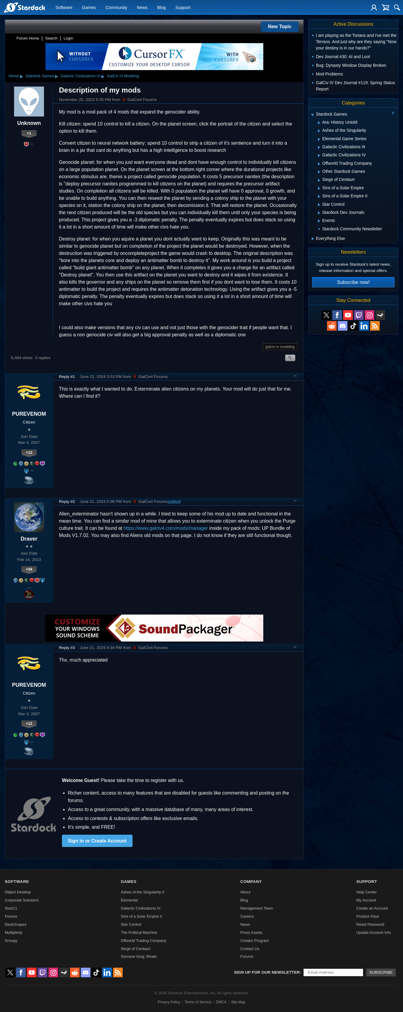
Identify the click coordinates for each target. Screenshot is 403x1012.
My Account (366, 900)
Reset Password (370, 924)
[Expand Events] (319, 221)
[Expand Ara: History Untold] (319, 122)
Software (63, 7)
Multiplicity (13, 932)
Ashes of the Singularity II (142, 892)
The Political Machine (139, 932)
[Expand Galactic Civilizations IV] (319, 155)
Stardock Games (39, 76)
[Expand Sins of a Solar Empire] (319, 188)
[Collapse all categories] (393, 113)
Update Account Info (373, 932)
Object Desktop (18, 892)
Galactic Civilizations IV (80, 76)
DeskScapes (15, 924)
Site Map (238, 1002)
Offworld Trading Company (143, 940)
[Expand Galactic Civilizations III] (319, 147)
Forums (246, 956)
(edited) (174, 501)
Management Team (256, 908)
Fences (11, 916)
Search (51, 38)
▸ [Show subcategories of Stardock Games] (56, 76)
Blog (161, 7)
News (142, 7)
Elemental (129, 900)
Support (182, 7)
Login (68, 38)
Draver (29, 539)
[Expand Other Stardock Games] (319, 171)
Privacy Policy (169, 1002)
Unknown (29, 123)
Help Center (366, 892)
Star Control (131, 924)
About (245, 892)
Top (295, 376)
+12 (29, 452)
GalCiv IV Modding (123, 76)
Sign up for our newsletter (267, 972)
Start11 (11, 908)
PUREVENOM (29, 414)
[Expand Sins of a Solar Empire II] (319, 196)
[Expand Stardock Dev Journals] (319, 212)
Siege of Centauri (135, 948)
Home (14, 76)
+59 (29, 569)
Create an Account (372, 908)
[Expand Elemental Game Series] (319, 139)
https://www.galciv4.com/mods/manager (166, 528)
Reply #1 (67, 376)
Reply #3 (67, 647)
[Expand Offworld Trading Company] (319, 163)
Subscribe (381, 972)
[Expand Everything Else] (313, 238)
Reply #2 (67, 501)
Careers (247, 916)
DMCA (221, 1002)
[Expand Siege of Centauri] (319, 180)
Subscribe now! (353, 282)
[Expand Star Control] (319, 204)
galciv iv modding (280, 346)
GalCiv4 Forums (139, 99)
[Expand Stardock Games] (312, 115)
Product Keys (367, 916)
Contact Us (249, 948)
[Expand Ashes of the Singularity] (319, 130)
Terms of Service (198, 1002)
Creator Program (254, 940)
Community (116, 7)
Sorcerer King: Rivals (139, 956)
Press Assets (251, 932)
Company (251, 881)
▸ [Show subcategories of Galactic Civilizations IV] (102, 76)
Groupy (11, 940)
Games (89, 7)
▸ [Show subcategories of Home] (21, 76)
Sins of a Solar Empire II (141, 916)
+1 (29, 133)
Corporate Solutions (22, 900)
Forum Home (27, 38)
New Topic (280, 26)
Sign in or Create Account (97, 840)
